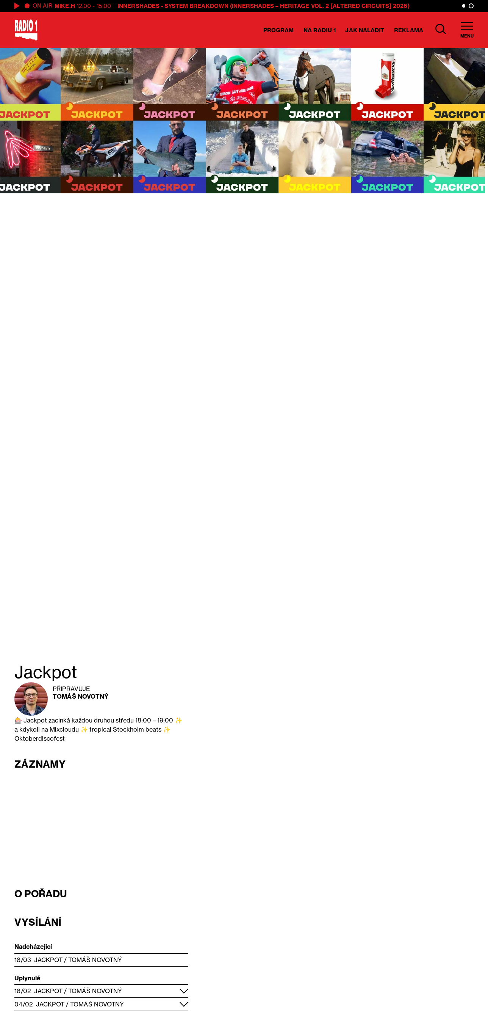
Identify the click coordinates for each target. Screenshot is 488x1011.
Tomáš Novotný (80, 696)
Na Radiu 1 (319, 30)
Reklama (408, 30)
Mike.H (65, 5)
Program (278, 30)
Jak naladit (364, 30)
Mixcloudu (64, 729)
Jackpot (48, 960)
